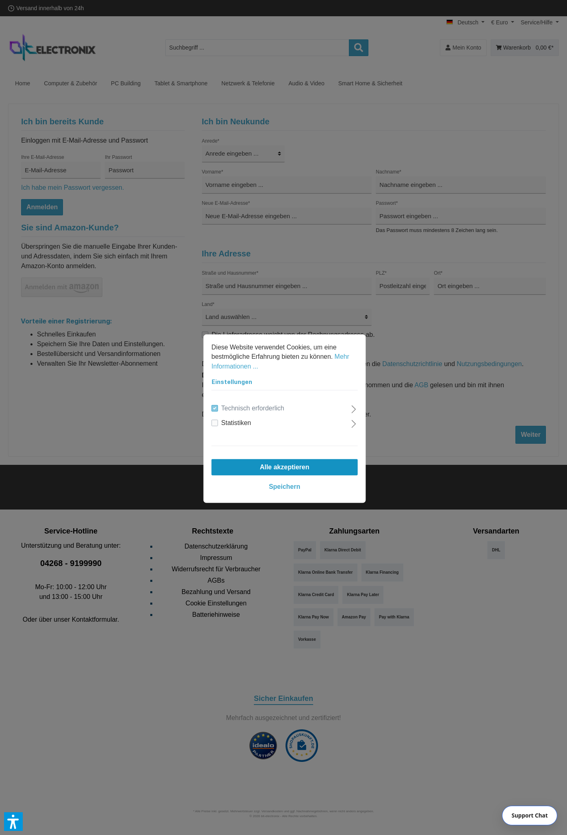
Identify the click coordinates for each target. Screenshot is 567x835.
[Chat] (529, 815)
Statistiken (235, 422)
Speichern (283, 485)
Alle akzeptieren (283, 466)
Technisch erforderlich (252, 407)
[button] (13, 821)
